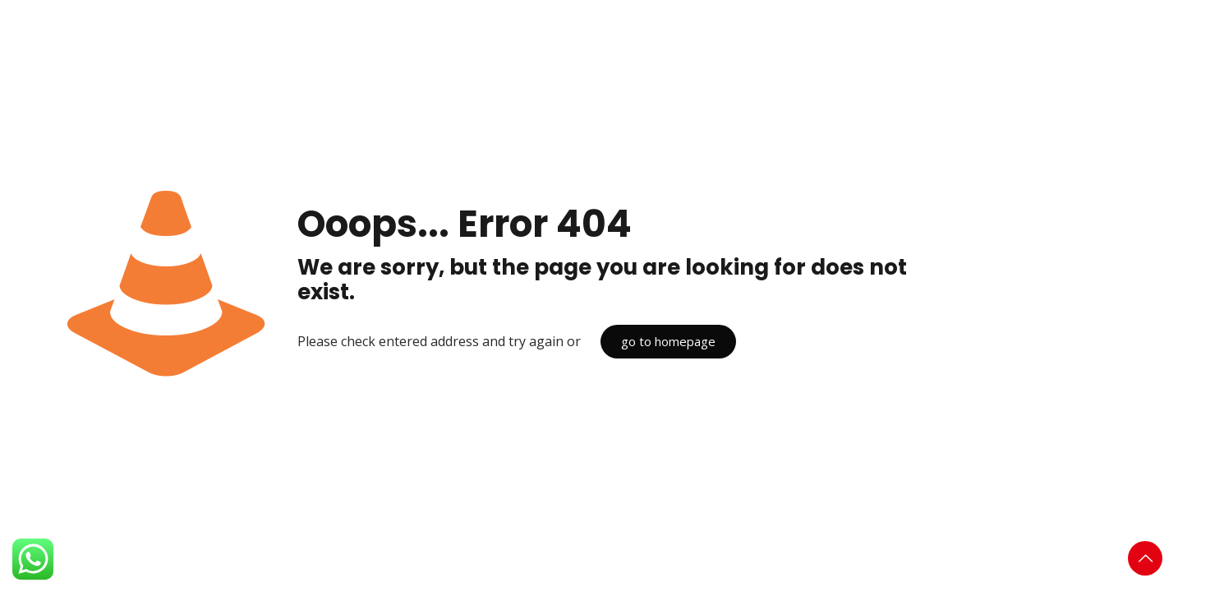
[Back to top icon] (1145, 558)
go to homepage (668, 341)
